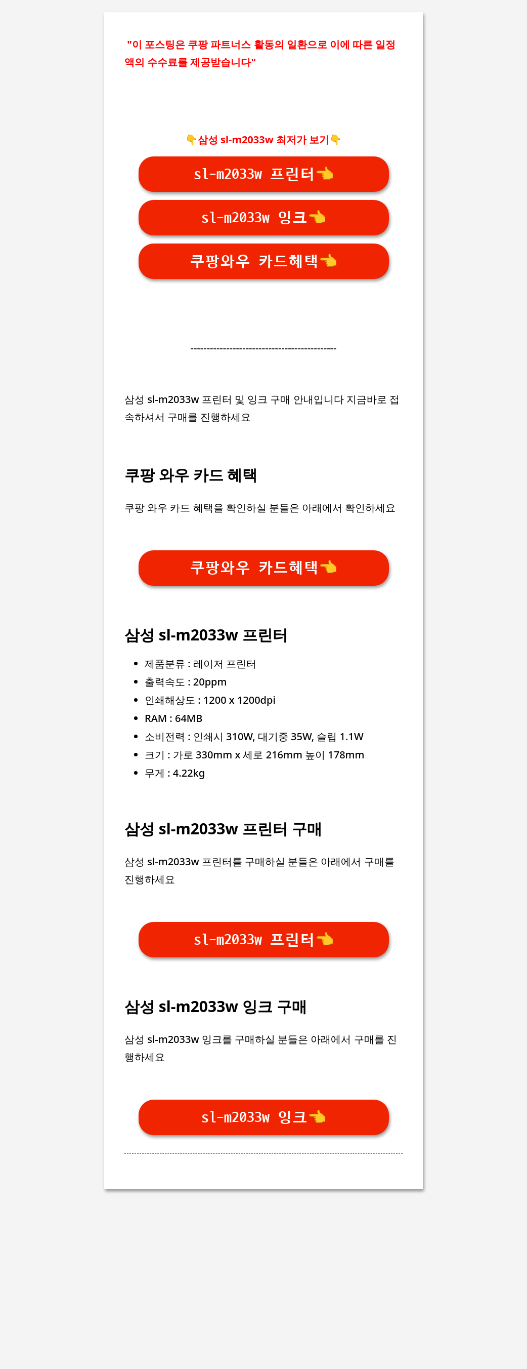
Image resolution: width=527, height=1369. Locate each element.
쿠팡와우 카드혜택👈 (263, 261)
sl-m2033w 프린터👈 (264, 174)
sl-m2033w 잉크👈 (263, 218)
